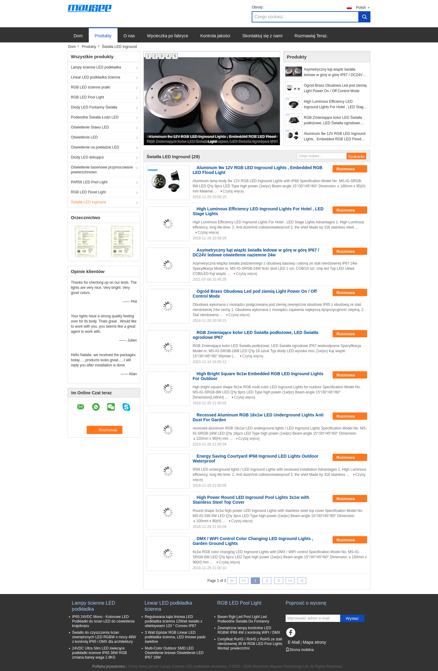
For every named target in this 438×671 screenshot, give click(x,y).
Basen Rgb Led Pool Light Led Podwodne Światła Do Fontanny (243, 619)
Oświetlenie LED (84, 137)
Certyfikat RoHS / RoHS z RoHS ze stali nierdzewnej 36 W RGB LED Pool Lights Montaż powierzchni (249, 643)
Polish (363, 7)
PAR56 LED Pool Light (89, 182)
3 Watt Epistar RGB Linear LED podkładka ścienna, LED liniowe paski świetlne (175, 637)
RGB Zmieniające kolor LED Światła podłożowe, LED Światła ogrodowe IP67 (333, 120)
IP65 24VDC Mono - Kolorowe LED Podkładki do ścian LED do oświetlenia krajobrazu (103, 621)
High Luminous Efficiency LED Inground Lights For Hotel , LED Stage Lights (334, 104)
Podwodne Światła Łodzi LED (94, 117)
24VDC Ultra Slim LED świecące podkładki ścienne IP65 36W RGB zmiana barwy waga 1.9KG (99, 652)
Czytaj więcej (233, 191)
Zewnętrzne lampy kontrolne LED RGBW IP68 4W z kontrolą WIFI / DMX (248, 630)
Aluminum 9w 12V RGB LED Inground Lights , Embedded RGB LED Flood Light (334, 137)
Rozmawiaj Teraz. (311, 35)
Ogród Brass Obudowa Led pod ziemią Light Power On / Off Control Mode (335, 88)
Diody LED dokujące (87, 157)
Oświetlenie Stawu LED (90, 127)
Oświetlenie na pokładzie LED (95, 147)
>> (290, 581)
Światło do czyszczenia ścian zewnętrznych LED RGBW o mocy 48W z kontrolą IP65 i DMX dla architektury (104, 637)
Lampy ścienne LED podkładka (96, 67)
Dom (78, 35)
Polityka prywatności (108, 666)
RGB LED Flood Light (88, 192)
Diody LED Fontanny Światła (94, 107)
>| (301, 581)
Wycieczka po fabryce (167, 35)
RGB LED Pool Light (87, 97)
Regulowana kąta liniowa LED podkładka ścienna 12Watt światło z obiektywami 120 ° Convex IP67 (173, 621)
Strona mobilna (300, 650)
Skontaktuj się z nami (262, 35)
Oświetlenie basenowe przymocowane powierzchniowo (102, 169)
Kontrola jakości (215, 35)
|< (232, 581)
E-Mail (294, 642)
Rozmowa (350, 169)
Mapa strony (314, 642)
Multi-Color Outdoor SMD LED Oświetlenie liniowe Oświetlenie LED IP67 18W (174, 652)
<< (243, 581)
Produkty (103, 35)
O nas (129, 35)
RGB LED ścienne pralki (90, 87)
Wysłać (352, 618)
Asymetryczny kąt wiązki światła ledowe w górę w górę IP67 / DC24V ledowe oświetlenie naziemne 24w (333, 72)
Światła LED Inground (88, 202)
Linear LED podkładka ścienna (95, 77)
